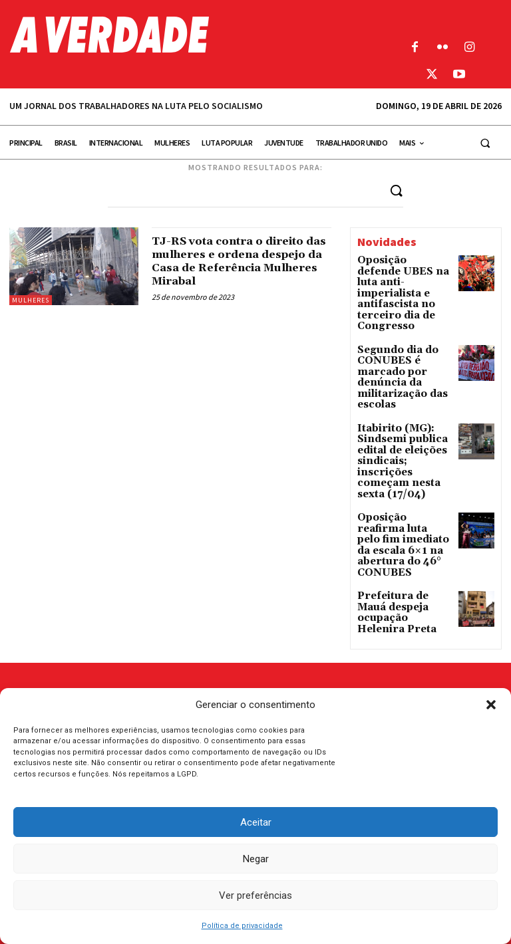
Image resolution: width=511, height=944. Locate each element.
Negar (256, 859)
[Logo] (191, 35)
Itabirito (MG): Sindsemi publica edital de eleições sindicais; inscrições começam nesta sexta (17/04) (402, 407)
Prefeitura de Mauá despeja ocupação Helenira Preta (398, 518)
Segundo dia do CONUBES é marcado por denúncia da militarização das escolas (402, 345)
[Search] (396, 189)
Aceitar (255, 822)
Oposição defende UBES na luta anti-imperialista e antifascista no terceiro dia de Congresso (395, 283)
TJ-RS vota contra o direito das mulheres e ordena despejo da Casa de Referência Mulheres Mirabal (238, 267)
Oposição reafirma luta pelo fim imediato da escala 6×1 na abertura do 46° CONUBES (403, 469)
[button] (491, 704)
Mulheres (30, 299)
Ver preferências (255, 895)
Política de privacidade (242, 925)
